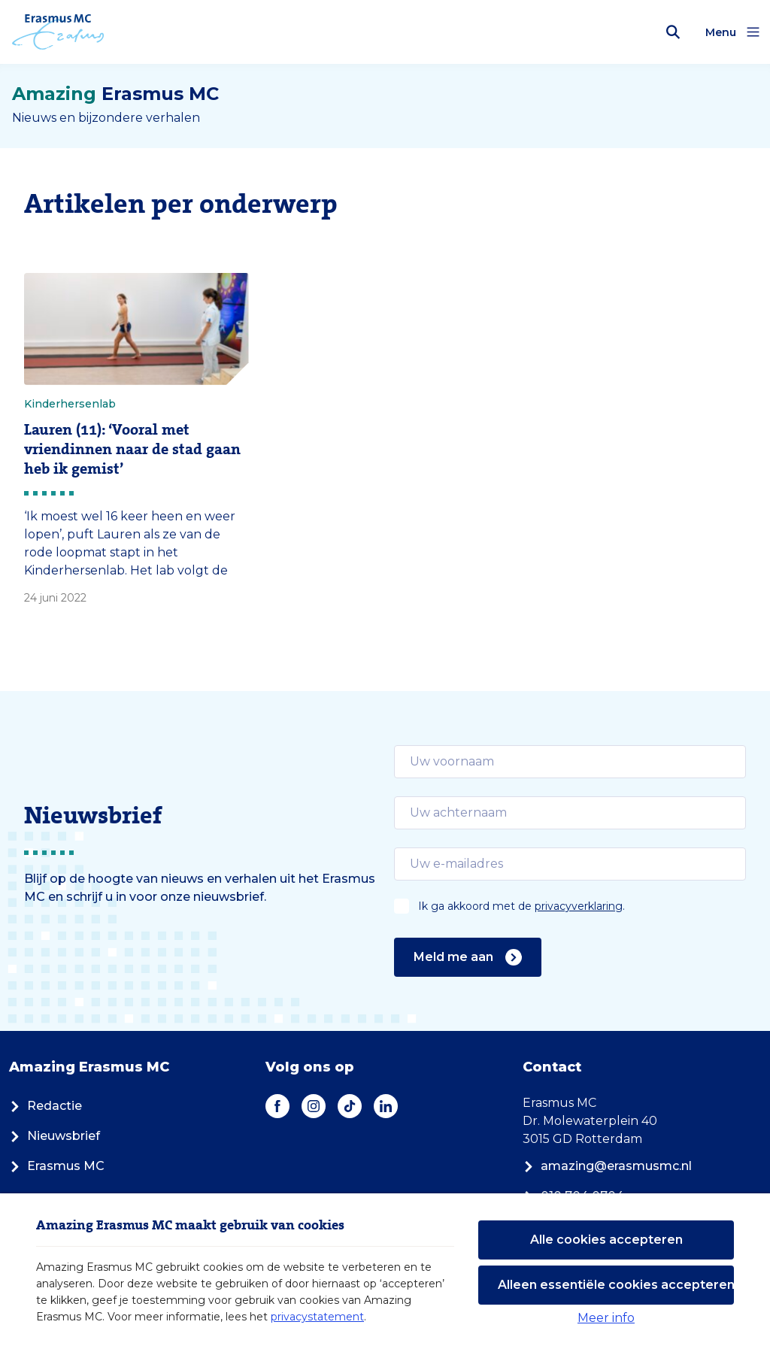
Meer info (606, 1318)
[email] (570, 761)
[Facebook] (277, 1106)
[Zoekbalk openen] (673, 32)
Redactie (45, 1106)
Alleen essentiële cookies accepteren (616, 1285)
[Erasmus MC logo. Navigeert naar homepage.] (58, 32)
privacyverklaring (579, 906)
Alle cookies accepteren (606, 1239)
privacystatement (317, 1316)
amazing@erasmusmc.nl (607, 1166)
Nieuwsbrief (54, 1136)
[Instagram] (314, 1106)
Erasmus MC (57, 1166)
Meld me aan (468, 957)
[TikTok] (350, 1106)
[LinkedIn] (386, 1106)
